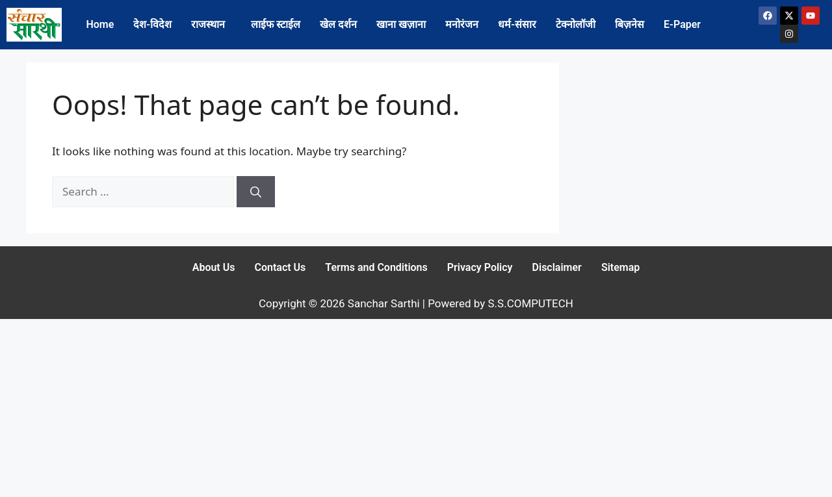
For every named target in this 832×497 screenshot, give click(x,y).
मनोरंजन (461, 24)
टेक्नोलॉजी (575, 24)
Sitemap (620, 267)
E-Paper (682, 24)
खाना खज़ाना (401, 24)
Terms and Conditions (376, 267)
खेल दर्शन (338, 24)
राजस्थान (208, 24)
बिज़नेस (629, 24)
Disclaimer (557, 267)
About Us (213, 267)
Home (100, 24)
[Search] (256, 191)
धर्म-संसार (517, 24)
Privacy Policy (480, 267)
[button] (211, 25)
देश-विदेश (152, 24)
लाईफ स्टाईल (275, 24)
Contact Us (280, 267)
